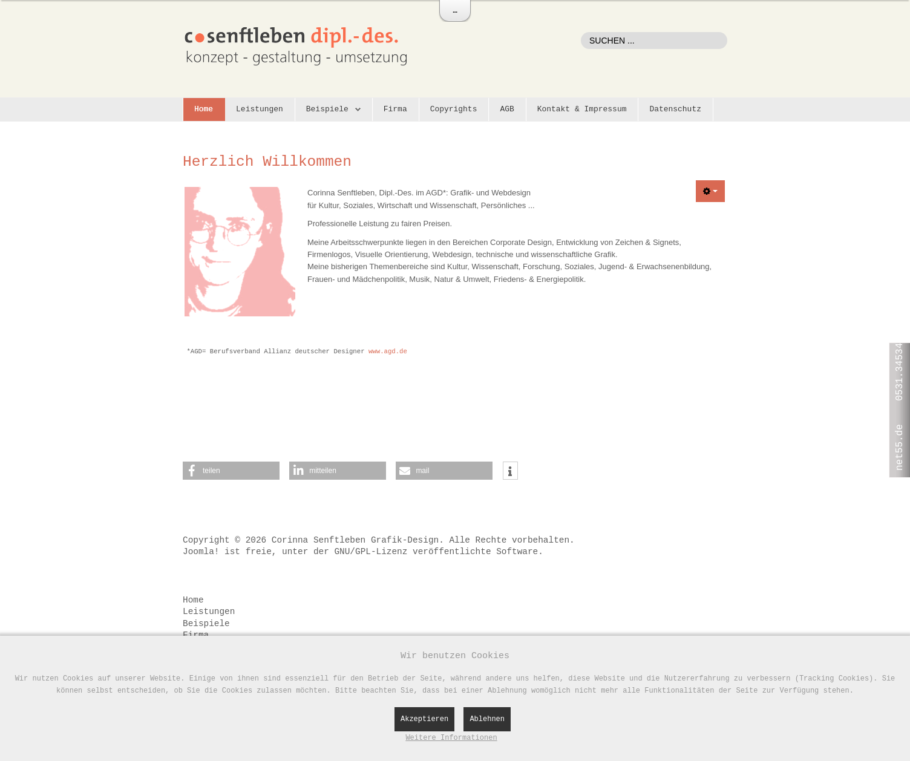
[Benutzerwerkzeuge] (710, 191)
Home (203, 109)
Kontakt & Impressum (582, 109)
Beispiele (327, 109)
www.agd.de (387, 351)
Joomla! (201, 552)
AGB (507, 109)
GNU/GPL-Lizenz (370, 552)
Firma (395, 109)
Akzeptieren (424, 719)
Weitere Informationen (451, 738)
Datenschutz (675, 109)
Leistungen (259, 109)
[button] (231, 471)
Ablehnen (487, 719)
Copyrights (453, 109)
